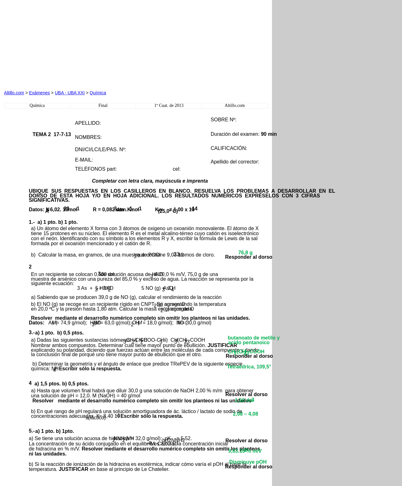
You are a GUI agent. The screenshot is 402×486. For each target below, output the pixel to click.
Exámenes (39, 92)
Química (98, 92)
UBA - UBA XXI (70, 92)
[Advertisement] (76, 43)
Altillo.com (14, 92)
